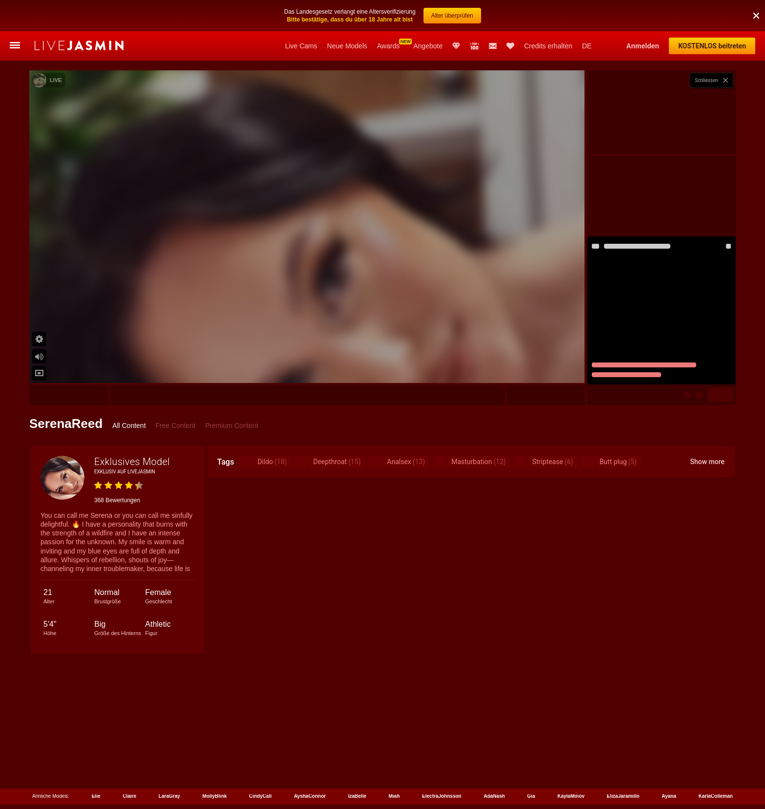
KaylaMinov (571, 796)
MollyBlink (214, 796)
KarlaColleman (716, 796)
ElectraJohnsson (442, 796)
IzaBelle (357, 796)
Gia (531, 796)
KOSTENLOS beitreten (712, 46)
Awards (388, 46)
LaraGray (169, 796)
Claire (130, 796)
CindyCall (260, 796)
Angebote (428, 46)
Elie (96, 796)
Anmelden (642, 46)
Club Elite (456, 46)
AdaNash (493, 796)
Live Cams (301, 46)
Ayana (669, 796)
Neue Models (347, 46)
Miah (394, 796)
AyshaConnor (310, 796)
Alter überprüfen (452, 15)
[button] (756, 16)
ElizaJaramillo (623, 796)
